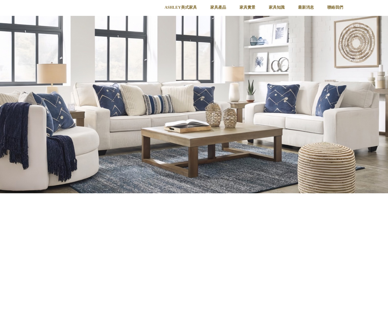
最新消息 (306, 7)
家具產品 (218, 7)
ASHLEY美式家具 (181, 7)
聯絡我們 (335, 7)
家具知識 (277, 7)
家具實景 (247, 7)
